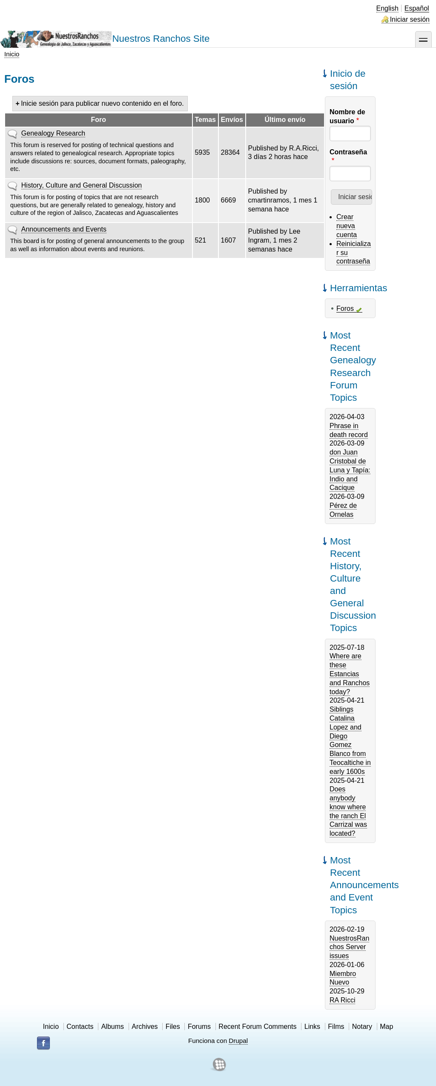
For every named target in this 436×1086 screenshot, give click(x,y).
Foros (345, 308)
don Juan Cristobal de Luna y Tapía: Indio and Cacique (350, 470)
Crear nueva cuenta (346, 225)
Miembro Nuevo (343, 978)
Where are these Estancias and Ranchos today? (350, 673)
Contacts (79, 1026)
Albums (112, 1026)
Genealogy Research (53, 133)
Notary (362, 1026)
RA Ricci (342, 1000)
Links (312, 1026)
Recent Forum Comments (257, 1026)
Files (173, 1026)
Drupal (238, 1040)
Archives (145, 1026)
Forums (199, 1026)
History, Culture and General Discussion (81, 185)
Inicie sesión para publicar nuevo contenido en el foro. (102, 103)
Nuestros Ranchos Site (160, 38)
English (387, 8)
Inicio (11, 54)
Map (386, 1026)
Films (336, 1026)
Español (416, 8)
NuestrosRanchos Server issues (349, 947)
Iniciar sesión (410, 19)
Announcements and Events (63, 229)
